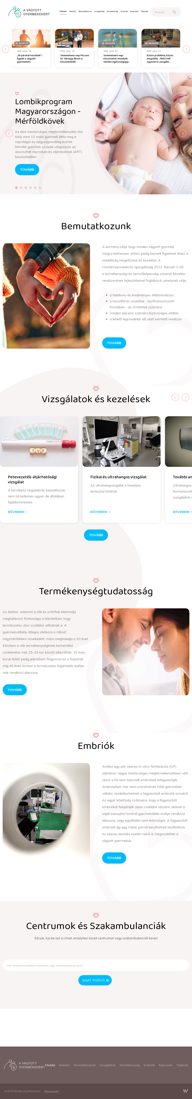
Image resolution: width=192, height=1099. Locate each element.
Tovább (114, 343)
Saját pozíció (95, 980)
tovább (27, 169)
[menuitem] (63, 11)
